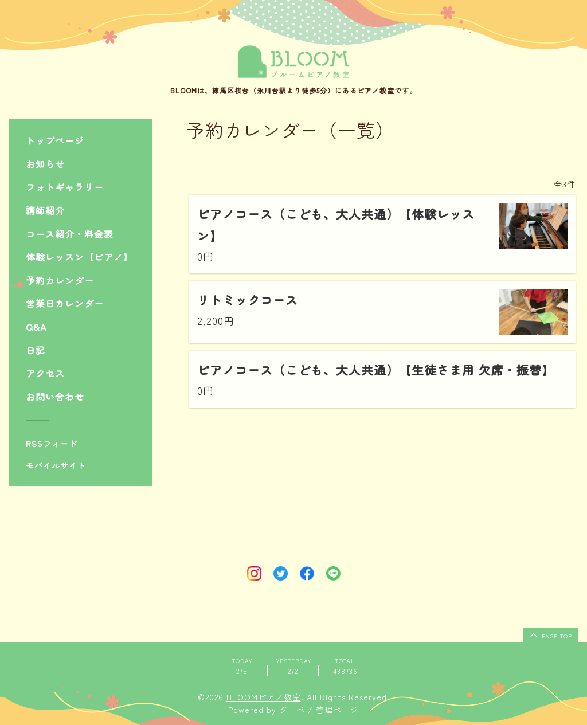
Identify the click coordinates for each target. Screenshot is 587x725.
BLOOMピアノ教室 (263, 697)
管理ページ (337, 709)
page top (550, 634)
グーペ (292, 709)
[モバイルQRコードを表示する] (84, 465)
